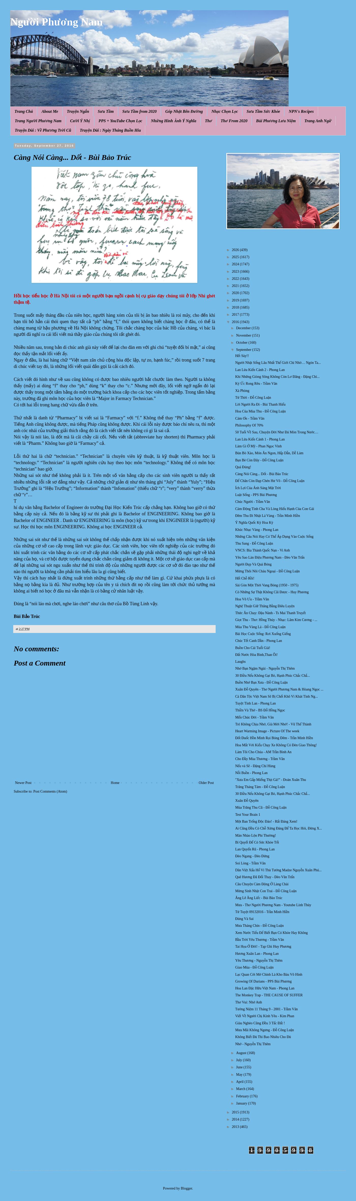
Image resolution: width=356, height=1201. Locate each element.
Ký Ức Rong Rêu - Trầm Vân (256, 383)
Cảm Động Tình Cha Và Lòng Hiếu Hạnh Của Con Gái (274, 509)
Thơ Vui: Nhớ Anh (248, 1002)
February (243, 1096)
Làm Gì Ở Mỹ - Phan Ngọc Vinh (258, 446)
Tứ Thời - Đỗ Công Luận (253, 397)
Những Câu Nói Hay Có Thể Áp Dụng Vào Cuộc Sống (274, 537)
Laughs (240, 662)
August (241, 1053)
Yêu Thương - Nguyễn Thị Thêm (259, 960)
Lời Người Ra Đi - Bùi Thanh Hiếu (260, 404)
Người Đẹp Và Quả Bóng (253, 564)
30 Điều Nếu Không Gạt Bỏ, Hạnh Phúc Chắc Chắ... (272, 676)
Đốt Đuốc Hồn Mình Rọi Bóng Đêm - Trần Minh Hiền (274, 738)
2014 (236, 1119)
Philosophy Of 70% (249, 425)
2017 (236, 314)
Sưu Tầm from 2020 (139, 111)
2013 (236, 1127)
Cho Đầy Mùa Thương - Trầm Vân (260, 759)
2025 (236, 257)
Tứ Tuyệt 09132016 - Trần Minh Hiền (262, 912)
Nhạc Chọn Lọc (225, 111)
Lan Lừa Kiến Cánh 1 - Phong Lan (260, 439)
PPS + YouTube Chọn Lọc (120, 121)
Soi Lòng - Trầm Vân (250, 863)
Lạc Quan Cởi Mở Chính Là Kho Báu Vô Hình (268, 974)
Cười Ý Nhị (80, 121)
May (239, 1074)
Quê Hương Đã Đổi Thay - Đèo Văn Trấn (264, 877)
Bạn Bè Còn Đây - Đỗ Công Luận (259, 460)
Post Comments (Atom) (50, 791)
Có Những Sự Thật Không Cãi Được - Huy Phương (272, 592)
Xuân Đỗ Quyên (247, 801)
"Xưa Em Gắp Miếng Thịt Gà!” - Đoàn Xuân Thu (270, 780)
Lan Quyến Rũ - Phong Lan (255, 849)
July (239, 1060)
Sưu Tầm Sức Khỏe (263, 111)
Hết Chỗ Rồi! (244, 578)
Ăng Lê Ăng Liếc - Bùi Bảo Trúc (258, 898)
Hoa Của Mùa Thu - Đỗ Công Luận (260, 411)
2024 (236, 264)
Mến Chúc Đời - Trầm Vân (254, 717)
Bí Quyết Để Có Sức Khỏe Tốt (257, 842)
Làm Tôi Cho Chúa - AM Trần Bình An (263, 752)
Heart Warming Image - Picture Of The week (267, 731)
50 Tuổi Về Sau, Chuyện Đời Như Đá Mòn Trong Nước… (276, 432)
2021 (236, 286)
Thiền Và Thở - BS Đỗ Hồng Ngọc (260, 710)
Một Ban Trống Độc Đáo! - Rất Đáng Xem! (266, 821)
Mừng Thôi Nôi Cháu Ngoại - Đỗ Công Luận (267, 571)
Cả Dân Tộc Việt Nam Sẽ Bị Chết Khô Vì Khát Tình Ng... (276, 696)
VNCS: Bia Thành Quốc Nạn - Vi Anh (262, 550)
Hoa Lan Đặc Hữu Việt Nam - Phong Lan (264, 988)
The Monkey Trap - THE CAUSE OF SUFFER (269, 995)
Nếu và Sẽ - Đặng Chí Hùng (255, 766)
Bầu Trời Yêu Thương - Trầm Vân (259, 940)
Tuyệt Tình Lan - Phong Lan (255, 703)
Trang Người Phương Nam (38, 121)
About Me (49, 111)
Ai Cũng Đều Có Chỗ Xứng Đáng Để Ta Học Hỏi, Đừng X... (278, 828)
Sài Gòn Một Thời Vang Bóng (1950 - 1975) (267, 585)
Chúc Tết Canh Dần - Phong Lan (258, 641)
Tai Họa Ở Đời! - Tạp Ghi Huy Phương (263, 946)
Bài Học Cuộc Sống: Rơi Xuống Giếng (263, 634)
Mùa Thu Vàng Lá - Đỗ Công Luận (260, 627)
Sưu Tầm (106, 111)
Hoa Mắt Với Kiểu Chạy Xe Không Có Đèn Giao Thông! (276, 745)
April (240, 1082)
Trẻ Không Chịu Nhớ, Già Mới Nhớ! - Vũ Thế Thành (273, 724)
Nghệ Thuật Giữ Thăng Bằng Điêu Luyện (264, 606)
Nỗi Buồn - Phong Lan (251, 773)
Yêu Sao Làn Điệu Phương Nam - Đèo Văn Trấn (270, 557)
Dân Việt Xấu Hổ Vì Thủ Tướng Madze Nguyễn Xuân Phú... (278, 870)
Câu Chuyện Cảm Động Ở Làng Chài (262, 884)
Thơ (208, 121)
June (239, 1067)
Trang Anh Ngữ (317, 121)
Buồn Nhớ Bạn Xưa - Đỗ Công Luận (261, 682)
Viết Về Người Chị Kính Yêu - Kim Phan (264, 1016)
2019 (236, 300)
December (243, 328)
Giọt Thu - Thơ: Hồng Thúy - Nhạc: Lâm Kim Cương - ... (276, 620)
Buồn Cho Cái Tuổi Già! (252, 648)
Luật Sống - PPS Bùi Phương (256, 495)
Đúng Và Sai (244, 919)
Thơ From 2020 (234, 121)
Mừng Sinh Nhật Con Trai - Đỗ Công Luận (265, 891)
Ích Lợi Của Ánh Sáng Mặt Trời (258, 488)
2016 (236, 322)
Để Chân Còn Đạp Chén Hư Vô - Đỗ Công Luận (269, 481)
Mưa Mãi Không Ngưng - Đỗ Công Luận (264, 1030)
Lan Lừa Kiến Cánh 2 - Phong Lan (260, 370)
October (242, 342)
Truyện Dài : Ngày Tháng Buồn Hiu (110, 130)
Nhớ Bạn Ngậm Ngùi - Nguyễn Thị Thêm (265, 668)
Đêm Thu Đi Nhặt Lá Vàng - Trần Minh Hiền (267, 516)
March (241, 1089)
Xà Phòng (242, 391)
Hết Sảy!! (242, 356)
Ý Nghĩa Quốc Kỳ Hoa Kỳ (254, 522)
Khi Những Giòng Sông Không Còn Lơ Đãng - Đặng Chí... (277, 377)
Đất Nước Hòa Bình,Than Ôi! (256, 655)
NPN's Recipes (301, 111)
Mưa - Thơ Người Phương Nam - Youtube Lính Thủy (273, 905)
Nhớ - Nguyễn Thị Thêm (253, 1044)
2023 (236, 271)
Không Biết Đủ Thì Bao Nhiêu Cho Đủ (263, 1037)
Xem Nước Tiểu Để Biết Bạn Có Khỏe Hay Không (271, 933)
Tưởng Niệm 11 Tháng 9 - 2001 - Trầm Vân (266, 1009)
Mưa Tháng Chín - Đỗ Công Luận (259, 926)
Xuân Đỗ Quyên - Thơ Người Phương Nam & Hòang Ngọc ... (279, 689)
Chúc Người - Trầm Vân (252, 502)
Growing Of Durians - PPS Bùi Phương (263, 981)
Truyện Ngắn (78, 111)
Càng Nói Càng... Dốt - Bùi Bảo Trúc (261, 474)
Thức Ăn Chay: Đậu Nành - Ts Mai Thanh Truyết (270, 613)
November (244, 335)
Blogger (186, 1188)
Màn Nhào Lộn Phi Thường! (255, 835)
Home (115, 783)
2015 (236, 1112)
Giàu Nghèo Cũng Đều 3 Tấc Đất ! (260, 1023)
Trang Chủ (23, 111)
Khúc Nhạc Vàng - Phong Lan (256, 530)
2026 (236, 250)
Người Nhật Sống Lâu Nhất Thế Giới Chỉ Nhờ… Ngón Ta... (278, 363)
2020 (236, 293)
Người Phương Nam (56, 22)
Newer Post (23, 783)
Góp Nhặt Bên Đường (184, 111)
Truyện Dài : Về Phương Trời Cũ (43, 130)
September (244, 350)
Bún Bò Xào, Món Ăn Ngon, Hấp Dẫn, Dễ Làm (269, 453)
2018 (236, 307)
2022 (236, 279)
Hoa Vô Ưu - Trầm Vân (252, 599)
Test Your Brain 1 (247, 815)
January (242, 1103)
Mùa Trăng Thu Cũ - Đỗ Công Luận (261, 807)
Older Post (206, 783)
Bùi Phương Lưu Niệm (276, 121)
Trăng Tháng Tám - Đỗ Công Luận (260, 787)
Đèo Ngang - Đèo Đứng (252, 856)
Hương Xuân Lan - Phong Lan (257, 954)
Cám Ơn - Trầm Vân (249, 418)
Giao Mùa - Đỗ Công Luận (254, 967)
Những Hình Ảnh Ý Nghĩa (173, 121)
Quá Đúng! (243, 467)
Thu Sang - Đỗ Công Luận (254, 543)
